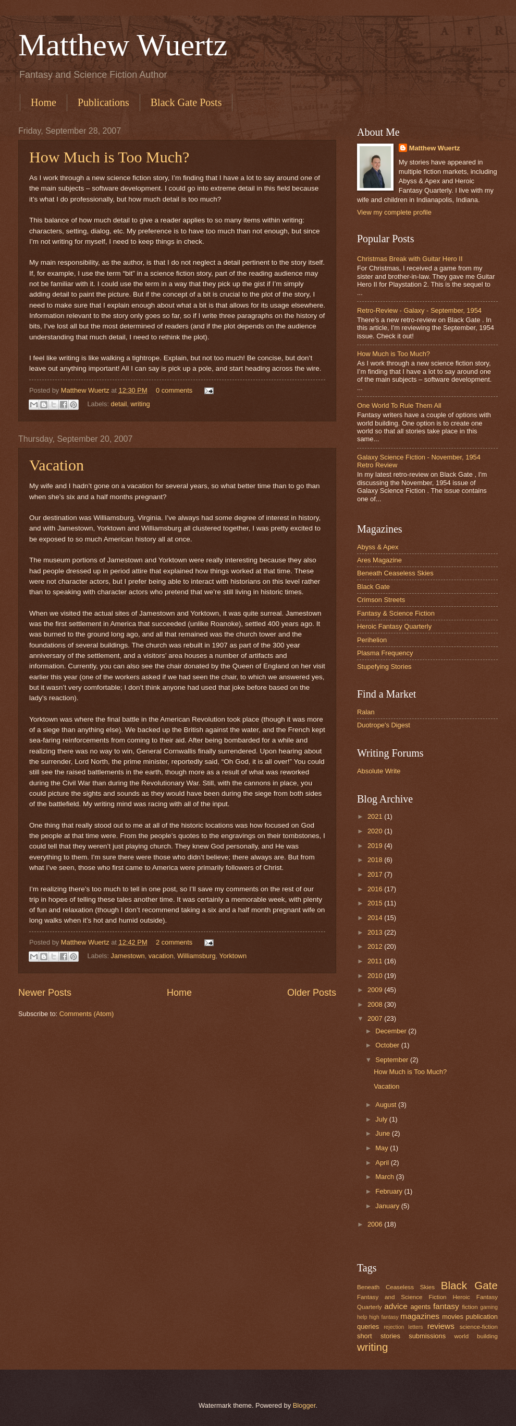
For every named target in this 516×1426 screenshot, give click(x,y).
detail (119, 404)
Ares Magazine (379, 560)
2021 (375, 816)
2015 (375, 903)
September (392, 1060)
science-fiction (479, 1327)
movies (452, 1317)
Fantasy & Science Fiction (396, 613)
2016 (375, 889)
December (391, 1031)
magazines (419, 1316)
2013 (375, 932)
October (388, 1045)
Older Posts (311, 992)
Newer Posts (44, 992)
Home (43, 102)
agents (420, 1307)
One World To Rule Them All (399, 405)
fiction (469, 1307)
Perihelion (372, 640)
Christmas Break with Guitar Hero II (409, 259)
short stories (378, 1336)
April (382, 1162)
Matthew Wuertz (122, 45)
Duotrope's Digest (383, 725)
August (386, 1105)
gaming (489, 1307)
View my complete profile (394, 212)
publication (481, 1317)
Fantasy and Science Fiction (402, 1297)
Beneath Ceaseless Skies (395, 573)
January (388, 1206)
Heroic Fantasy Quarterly (394, 626)
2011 (375, 961)
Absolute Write (379, 771)
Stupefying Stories (384, 666)
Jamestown (128, 956)
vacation (161, 956)
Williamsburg (196, 956)
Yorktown (233, 956)
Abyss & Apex (377, 547)
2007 (375, 1018)
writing (140, 404)
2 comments (174, 942)
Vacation (56, 465)
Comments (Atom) (86, 1014)
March (385, 1177)
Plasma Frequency (385, 653)
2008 (375, 1004)
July (382, 1119)
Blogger (304, 1405)
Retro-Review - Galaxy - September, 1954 (419, 310)
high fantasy (383, 1317)
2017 (375, 874)
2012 (375, 946)
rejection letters (403, 1327)
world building (476, 1336)
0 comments (174, 390)
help (362, 1317)
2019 (375, 846)
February (389, 1191)
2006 (375, 1224)
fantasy (446, 1306)
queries (368, 1326)
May (382, 1148)
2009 (375, 990)
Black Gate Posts (186, 102)
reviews (440, 1326)
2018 (375, 860)
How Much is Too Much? (109, 157)
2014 (375, 918)
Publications (103, 102)
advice (396, 1306)
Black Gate (373, 587)
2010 (375, 976)
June (383, 1133)
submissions (427, 1336)
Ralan (366, 712)
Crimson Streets (381, 600)
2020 (375, 831)
